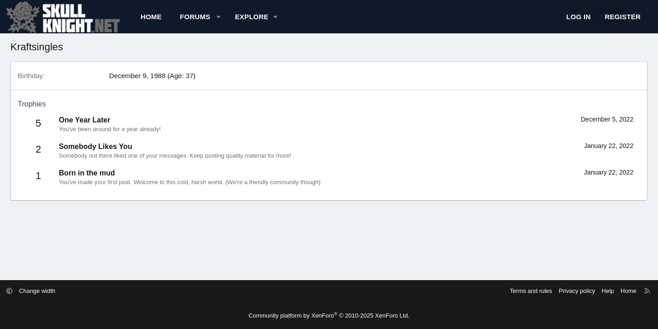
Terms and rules (494, 290)
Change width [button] (74, 290)
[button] (247, 21)
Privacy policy (540, 290)
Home (179, 21)
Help (571, 290)
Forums (223, 21)
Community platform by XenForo (329, 315)
